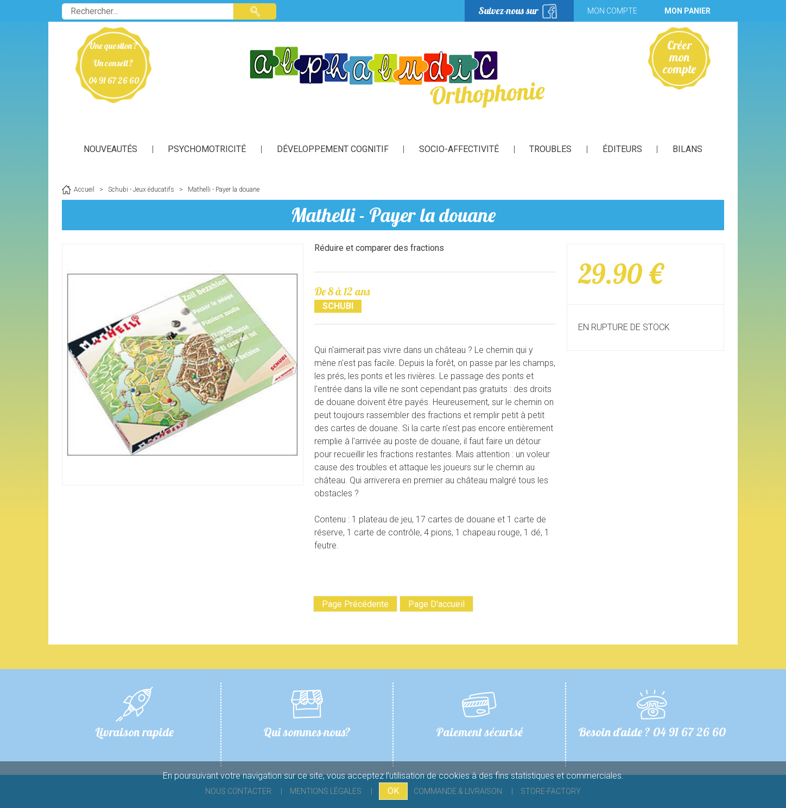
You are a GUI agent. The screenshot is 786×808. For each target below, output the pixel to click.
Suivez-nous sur (508, 10)
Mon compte (612, 11)
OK (393, 791)
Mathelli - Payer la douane (393, 215)
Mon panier (687, 11)
